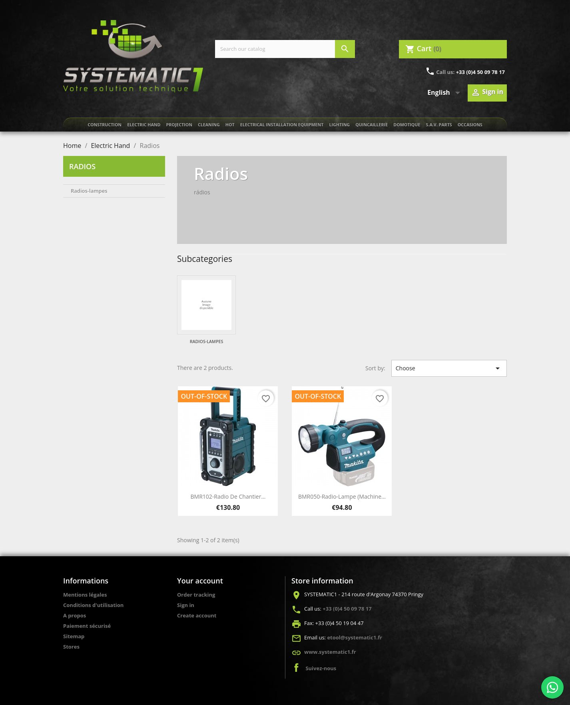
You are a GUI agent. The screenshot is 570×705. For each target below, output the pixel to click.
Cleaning (209, 125)
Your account (200, 580)
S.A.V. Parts (439, 125)
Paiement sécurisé (87, 625)
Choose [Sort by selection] (449, 368)
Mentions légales (85, 594)
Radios (82, 166)
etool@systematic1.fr (354, 637)
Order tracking (196, 594)
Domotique (406, 125)
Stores (71, 646)
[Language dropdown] (445, 93)
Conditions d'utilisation (93, 605)
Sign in (185, 605)
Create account (196, 615)
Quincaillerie (371, 125)
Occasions (470, 125)
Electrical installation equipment (282, 125)
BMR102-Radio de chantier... (228, 496)
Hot (230, 125)
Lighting (339, 125)
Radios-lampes (89, 190)
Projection (179, 125)
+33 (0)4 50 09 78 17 (480, 72)
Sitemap (73, 636)
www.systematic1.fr (330, 651)
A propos (74, 615)
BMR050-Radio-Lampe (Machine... (342, 496)
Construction (105, 125)
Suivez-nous (320, 668)
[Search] (285, 49)
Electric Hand (143, 125)
